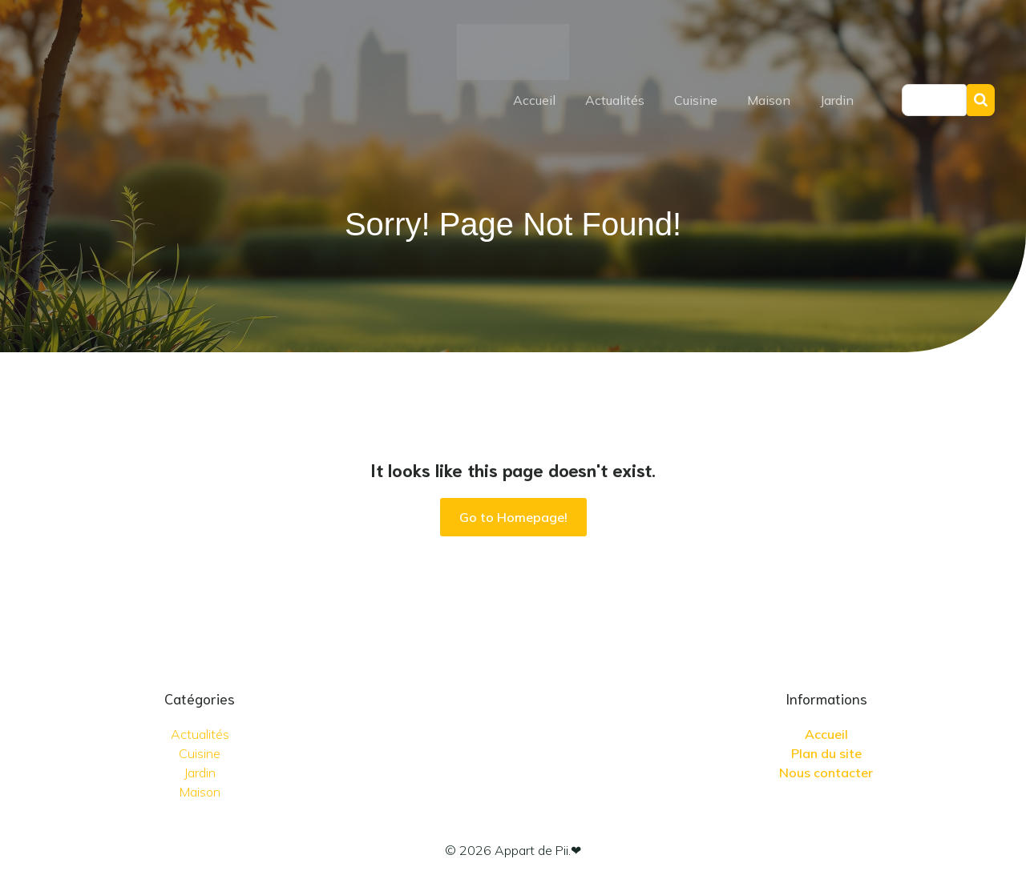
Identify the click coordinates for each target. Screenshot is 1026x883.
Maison (768, 100)
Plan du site (826, 753)
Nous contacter (826, 773)
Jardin (837, 100)
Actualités (614, 100)
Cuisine (695, 100)
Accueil (534, 100)
